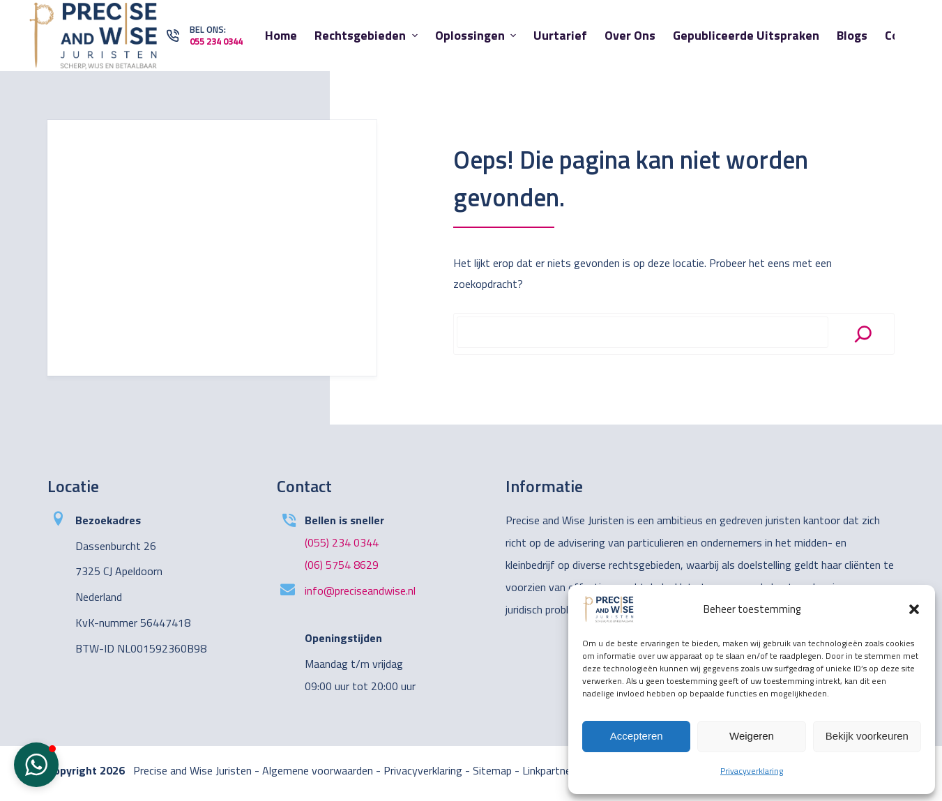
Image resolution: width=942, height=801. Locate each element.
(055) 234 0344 (342, 542)
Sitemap (492, 770)
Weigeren (751, 736)
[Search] (863, 333)
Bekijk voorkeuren (867, 736)
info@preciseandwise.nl (360, 590)
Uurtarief (560, 35)
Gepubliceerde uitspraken (746, 35)
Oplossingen (477, 35)
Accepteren (636, 736)
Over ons (630, 35)
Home (281, 35)
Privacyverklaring (751, 770)
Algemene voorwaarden (317, 770)
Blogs (852, 35)
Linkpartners (551, 770)
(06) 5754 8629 (342, 564)
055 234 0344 (216, 41)
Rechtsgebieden (367, 35)
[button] (914, 609)
